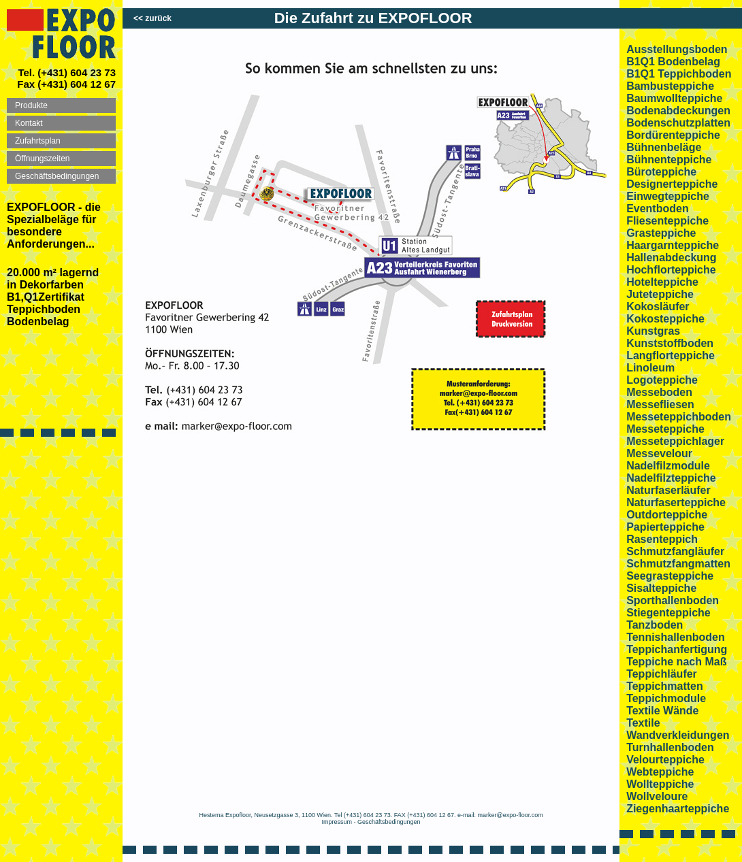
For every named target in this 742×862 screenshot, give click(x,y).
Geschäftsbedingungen (389, 821)
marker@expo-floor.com (510, 815)
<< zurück (152, 18)
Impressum (337, 821)
